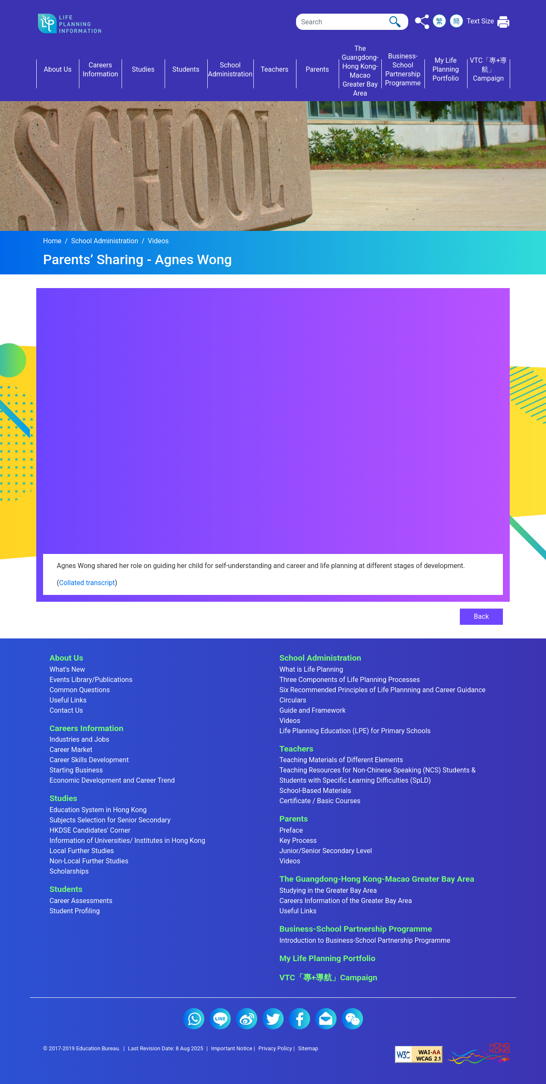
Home (52, 241)
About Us (66, 658)
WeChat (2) (352, 1018)
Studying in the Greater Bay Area (328, 890)
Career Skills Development (89, 760)
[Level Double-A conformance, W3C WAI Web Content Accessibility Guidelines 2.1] (419, 1054)
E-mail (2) (326, 1018)
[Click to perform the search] (395, 22)
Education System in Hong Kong (98, 810)
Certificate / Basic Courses (319, 801)
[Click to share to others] (422, 22)
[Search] (352, 22)
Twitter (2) (273, 1018)
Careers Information (86, 728)
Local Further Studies (81, 851)
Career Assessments (81, 901)
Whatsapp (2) (193, 1018)
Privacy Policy (275, 1048)
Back (481, 616)
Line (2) (220, 1018)
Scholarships (69, 871)
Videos (158, 241)
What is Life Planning (311, 669)
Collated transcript (87, 583)
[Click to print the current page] (503, 22)
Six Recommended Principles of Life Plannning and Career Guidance (382, 690)
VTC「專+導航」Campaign (328, 977)
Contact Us (66, 710)
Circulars (292, 700)
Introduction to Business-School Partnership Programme (364, 940)
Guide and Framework (312, 710)
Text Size (480, 21)
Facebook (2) (299, 1018)
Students (65, 889)
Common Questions (79, 690)
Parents (293, 819)
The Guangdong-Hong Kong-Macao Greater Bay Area (376, 879)
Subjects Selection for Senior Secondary (110, 820)
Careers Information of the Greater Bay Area (345, 901)
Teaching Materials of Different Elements (341, 760)
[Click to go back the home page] (76, 23)
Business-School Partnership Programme (355, 929)
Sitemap (308, 1048)
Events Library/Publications (90, 680)
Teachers (296, 749)
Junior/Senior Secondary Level (325, 851)
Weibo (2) (246, 1018)
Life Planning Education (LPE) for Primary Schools (355, 731)
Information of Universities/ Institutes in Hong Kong (127, 840)
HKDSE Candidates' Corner (90, 830)
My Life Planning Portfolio (327, 958)
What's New (67, 669)
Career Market (71, 750)
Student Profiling (74, 911)
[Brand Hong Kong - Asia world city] (478, 1054)
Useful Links (68, 700)
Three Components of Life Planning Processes (349, 680)
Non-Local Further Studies (88, 861)
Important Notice (232, 1048)
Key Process (298, 840)
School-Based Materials (315, 791)
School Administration (104, 241)
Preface (291, 830)
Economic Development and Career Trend (112, 780)
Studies (63, 798)
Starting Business (76, 770)
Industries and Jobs (79, 739)
